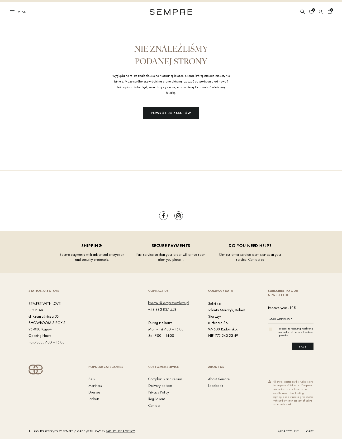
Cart (310, 431)
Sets (91, 378)
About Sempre (219, 378)
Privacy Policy (158, 392)
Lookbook (215, 385)
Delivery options (160, 385)
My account (288, 431)
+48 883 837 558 (162, 309)
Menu (18, 12)
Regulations (156, 398)
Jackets (93, 398)
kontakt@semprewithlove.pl (168, 302)
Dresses (94, 392)
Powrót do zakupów (171, 113)
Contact (154, 405)
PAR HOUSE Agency (120, 431)
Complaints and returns (165, 378)
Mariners (95, 385)
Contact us (256, 259)
